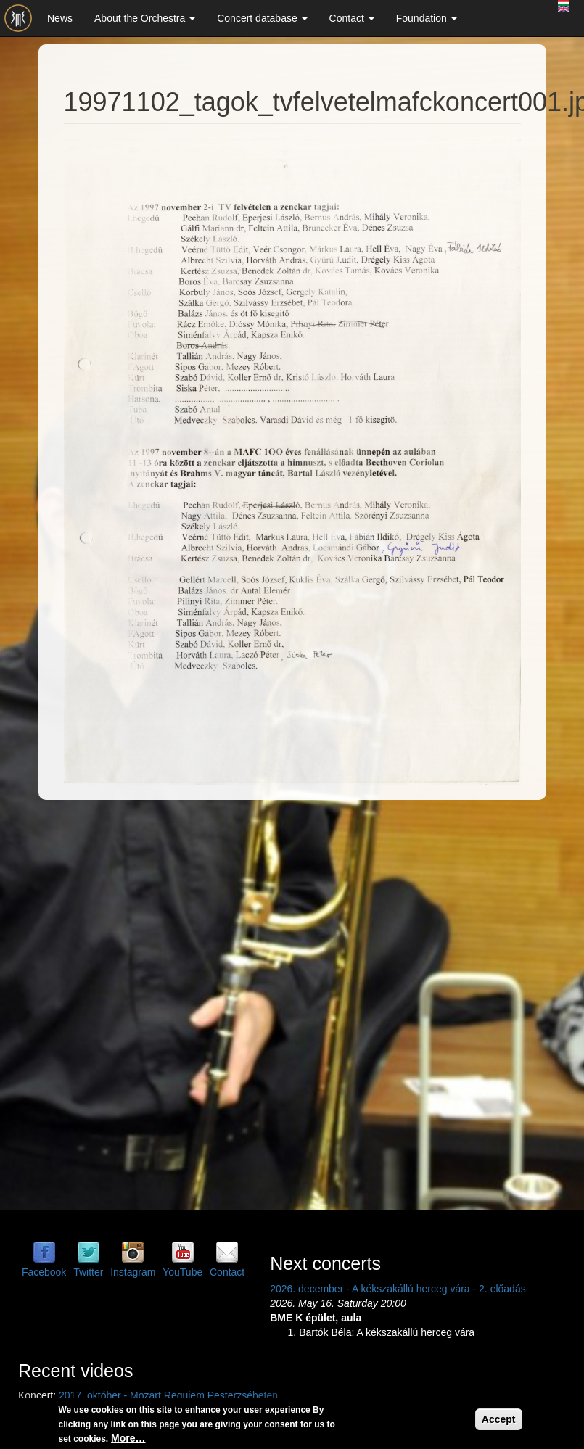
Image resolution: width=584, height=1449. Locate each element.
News (60, 18)
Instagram (132, 1272)
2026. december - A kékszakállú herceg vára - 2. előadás (398, 1289)
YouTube (182, 1272)
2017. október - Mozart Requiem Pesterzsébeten (168, 1395)
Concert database (262, 18)
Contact (351, 18)
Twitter (88, 1272)
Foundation (426, 18)
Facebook (44, 1272)
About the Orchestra (144, 18)
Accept (499, 1419)
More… (128, 1438)
